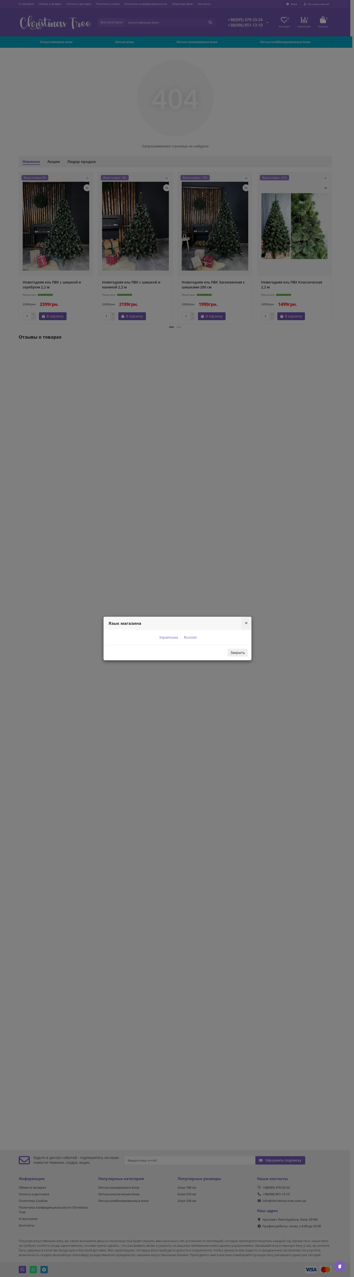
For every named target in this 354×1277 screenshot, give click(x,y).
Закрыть (237, 652)
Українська (168, 637)
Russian (190, 637)
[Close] (246, 623)
